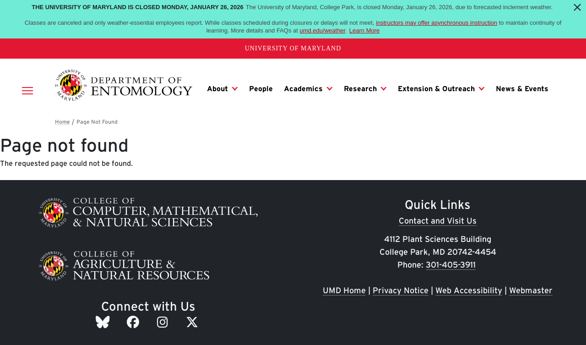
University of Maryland (293, 48)
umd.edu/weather (322, 30)
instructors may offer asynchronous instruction (436, 22)
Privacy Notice (401, 290)
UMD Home (344, 290)
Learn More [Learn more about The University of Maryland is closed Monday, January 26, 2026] (364, 30)
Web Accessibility (468, 290)
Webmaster (531, 290)
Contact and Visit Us (438, 220)
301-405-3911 (451, 264)
